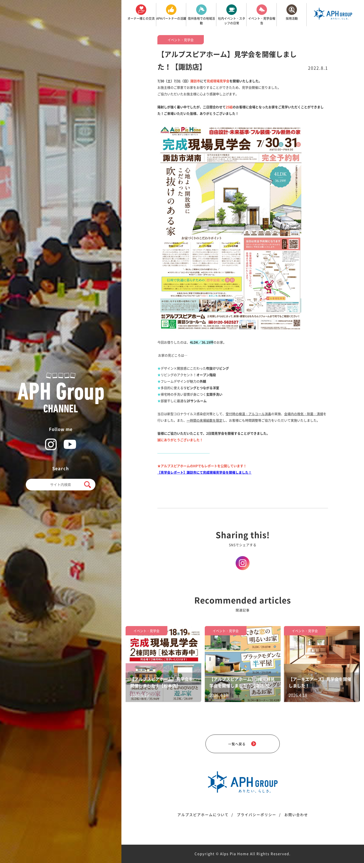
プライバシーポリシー (256, 814)
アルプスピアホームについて (203, 814)
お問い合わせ (296, 814)
